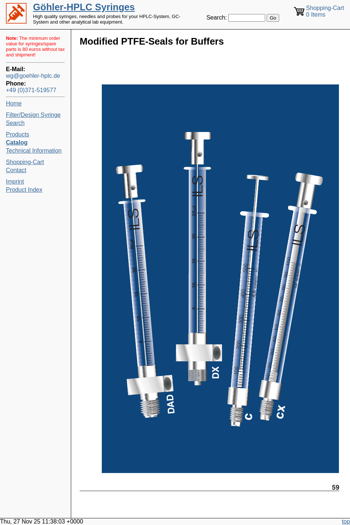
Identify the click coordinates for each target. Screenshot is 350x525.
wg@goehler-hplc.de (33, 76)
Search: (217, 17)
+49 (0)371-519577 (31, 90)
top (346, 521)
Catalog (17, 142)
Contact (16, 170)
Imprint (15, 181)
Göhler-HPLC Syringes (84, 7)
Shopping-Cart (25, 162)
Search (15, 123)
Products (17, 134)
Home (14, 103)
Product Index (24, 190)
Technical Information (34, 150)
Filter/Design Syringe (33, 115)
